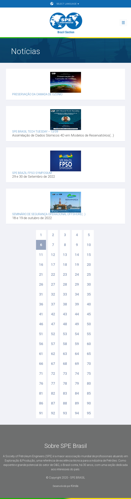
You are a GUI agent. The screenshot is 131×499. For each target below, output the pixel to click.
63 (65, 354)
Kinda (74, 486)
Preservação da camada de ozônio (37, 94)
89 (77, 403)
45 (89, 314)
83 (65, 393)
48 (65, 324)
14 (77, 255)
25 (89, 274)
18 (65, 264)
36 (41, 304)
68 (65, 364)
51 (41, 334)
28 (65, 284)
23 (65, 274)
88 (65, 403)
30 (89, 284)
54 (77, 334)
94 (77, 413)
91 (41, 413)
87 (53, 403)
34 (77, 294)
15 (89, 255)
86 (41, 403)
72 (53, 373)
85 (89, 393)
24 (77, 274)
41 (41, 314)
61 (41, 354)
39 (77, 304)
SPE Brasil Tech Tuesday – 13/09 (35, 131)
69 (77, 364)
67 (53, 364)
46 (41, 324)
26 (41, 284)
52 (53, 334)
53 (65, 334)
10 (89, 245)
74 (77, 373)
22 (53, 274)
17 (53, 264)
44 (77, 314)
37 (53, 304)
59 (77, 344)
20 (89, 264)
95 (89, 413)
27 (53, 284)
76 (41, 383)
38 (65, 304)
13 (65, 255)
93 (65, 413)
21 (41, 274)
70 (89, 364)
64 (77, 354)
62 (53, 354)
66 (41, 364)
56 (41, 344)
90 (89, 403)
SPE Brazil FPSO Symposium (32, 173)
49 (77, 324)
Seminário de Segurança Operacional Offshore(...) (48, 214)
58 (65, 344)
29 (77, 284)
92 (53, 413)
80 (89, 383)
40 (89, 304)
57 (53, 344)
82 (53, 393)
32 (53, 294)
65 (89, 354)
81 (41, 393)
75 (89, 373)
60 (89, 344)
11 (41, 255)
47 (53, 324)
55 (89, 334)
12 (53, 255)
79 (77, 383)
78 (65, 383)
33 (65, 294)
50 (89, 324)
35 (89, 294)
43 (65, 314)
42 (53, 314)
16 (41, 264)
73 (65, 373)
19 (77, 264)
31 (41, 294)
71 (41, 373)
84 (77, 393)
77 (53, 383)
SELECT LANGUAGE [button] (64, 3)
